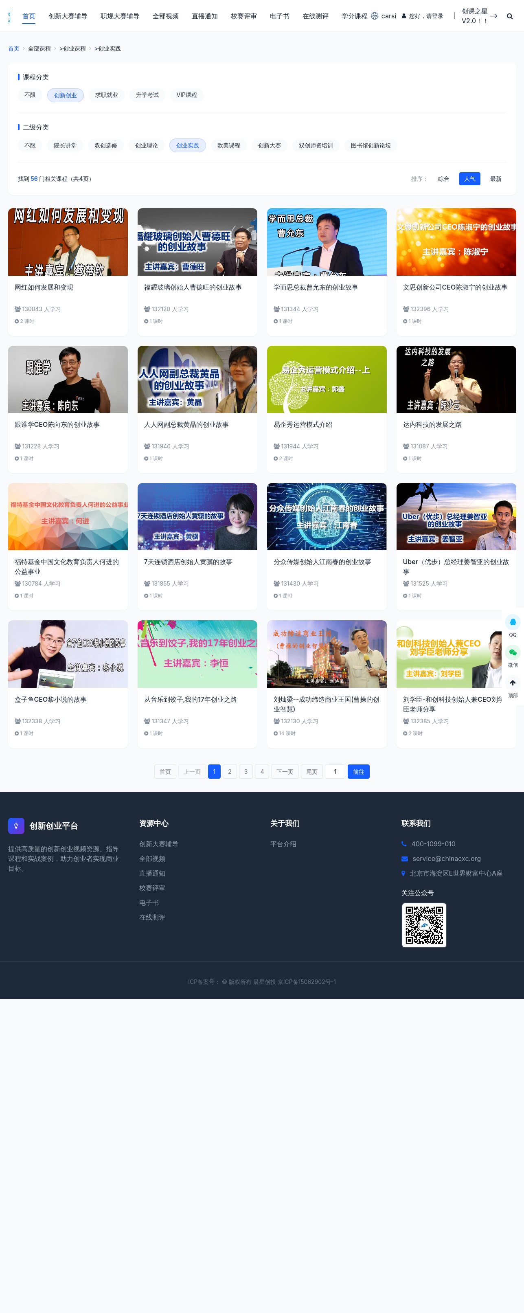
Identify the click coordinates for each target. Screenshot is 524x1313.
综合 (443, 179)
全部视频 (165, 16)
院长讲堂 (65, 146)
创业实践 (187, 146)
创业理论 (146, 146)
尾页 (312, 772)
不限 (30, 95)
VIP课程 (187, 95)
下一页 (285, 772)
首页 (28, 16)
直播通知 (204, 16)
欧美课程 (228, 146)
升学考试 (147, 95)
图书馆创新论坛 (371, 146)
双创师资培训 (316, 146)
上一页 (192, 772)
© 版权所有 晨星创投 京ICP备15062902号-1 (279, 982)
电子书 (279, 16)
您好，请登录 (422, 16)
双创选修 (105, 146)
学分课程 (354, 16)
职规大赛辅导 (119, 16)
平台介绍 (283, 845)
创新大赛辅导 (67, 16)
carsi (381, 16)
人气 (470, 179)
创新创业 (65, 96)
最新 (496, 179)
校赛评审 (243, 16)
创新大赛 (269, 146)
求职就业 (106, 95)
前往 (358, 772)
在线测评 (315, 16)
